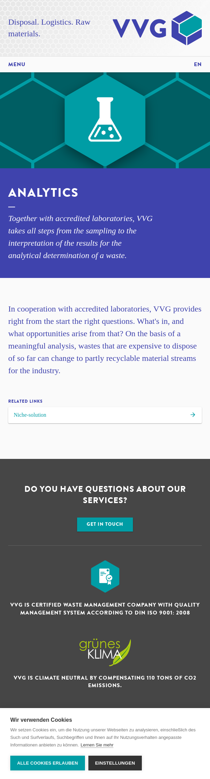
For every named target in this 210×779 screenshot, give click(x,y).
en (198, 64)
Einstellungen (115, 763)
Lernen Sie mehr (97, 744)
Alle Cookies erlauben (47, 763)
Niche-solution (105, 415)
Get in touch (105, 524)
